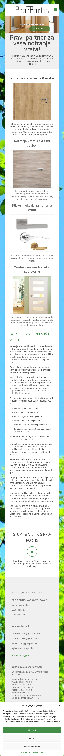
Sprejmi (32, 730)
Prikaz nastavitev (32, 746)
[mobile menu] (55, 9)
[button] (59, 705)
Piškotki (24, 752)
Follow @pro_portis (21, 655)
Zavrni (32, 738)
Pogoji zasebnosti (36, 752)
